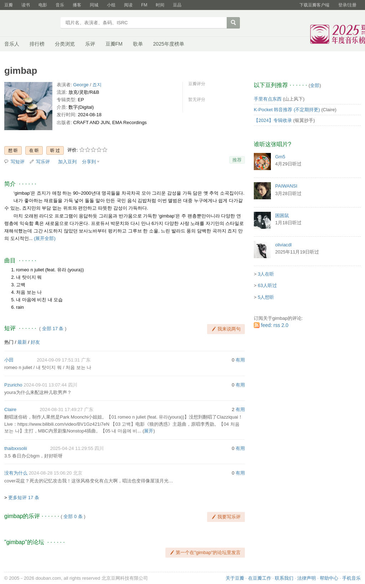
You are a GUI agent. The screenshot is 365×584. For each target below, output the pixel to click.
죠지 (97, 84)
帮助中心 (329, 578)
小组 (111, 4)
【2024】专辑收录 (273, 120)
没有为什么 (15, 473)
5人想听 (266, 297)
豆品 (177, 4)
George (80, 84)
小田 (9, 360)
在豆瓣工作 (259, 578)
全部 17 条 (53, 328)
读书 (25, 4)
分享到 (89, 161)
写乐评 (43, 161)
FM (144, 4)
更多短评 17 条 (23, 497)
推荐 (237, 160)
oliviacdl (283, 244)
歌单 (138, 44)
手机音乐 (351, 578)
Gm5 (280, 156)
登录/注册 (347, 4)
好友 (35, 342)
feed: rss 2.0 (274, 325)
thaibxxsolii (15, 448)
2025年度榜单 (168, 44)
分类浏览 (65, 44)
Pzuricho (13, 385)
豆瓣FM (114, 44)
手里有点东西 (268, 99)
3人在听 (266, 274)
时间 (160, 4)
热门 (9, 342)
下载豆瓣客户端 (314, 4)
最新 (22, 342)
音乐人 (11, 44)
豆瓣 (8, 4)
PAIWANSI (286, 186)
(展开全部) (45, 238)
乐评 (90, 44)
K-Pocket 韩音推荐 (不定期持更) (287, 109)
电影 (42, 4)
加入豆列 (67, 161)
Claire (10, 409)
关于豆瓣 (235, 578)
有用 (240, 360)
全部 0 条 (72, 516)
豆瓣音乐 (30, 24)
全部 (314, 85)
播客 (77, 4)
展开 (148, 431)
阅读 (128, 4)
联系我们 (284, 578)
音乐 (60, 4)
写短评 (18, 161)
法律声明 (306, 578)
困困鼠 (282, 215)
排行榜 (37, 44)
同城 (94, 4)
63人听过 (267, 285)
